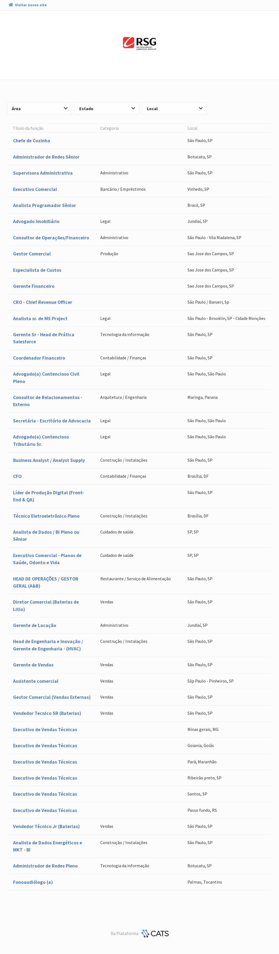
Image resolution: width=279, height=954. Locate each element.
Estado (107, 108)
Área (40, 108)
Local (175, 108)
